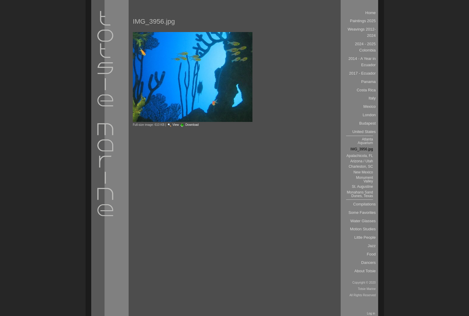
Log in (371, 313)
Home (370, 12)
